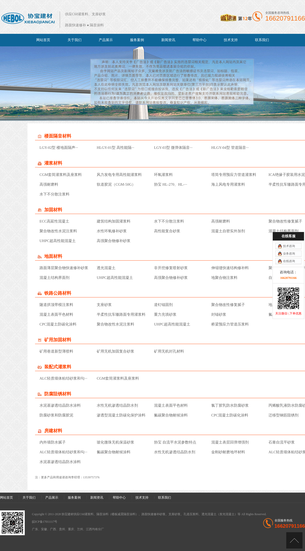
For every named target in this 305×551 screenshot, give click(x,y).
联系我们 (262, 40)
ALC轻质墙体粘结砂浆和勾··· (63, 378)
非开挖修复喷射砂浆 (171, 268)
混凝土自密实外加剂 (228, 231)
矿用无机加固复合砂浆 (115, 351)
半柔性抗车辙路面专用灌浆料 (121, 314)
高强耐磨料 (49, 184)
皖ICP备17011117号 (44, 521)
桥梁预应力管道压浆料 (230, 324)
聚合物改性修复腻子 (228, 305)
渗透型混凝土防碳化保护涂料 (121, 415)
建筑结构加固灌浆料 (113, 221)
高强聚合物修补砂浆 (113, 241)
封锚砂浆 (218, 314)
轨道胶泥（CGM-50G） (116, 184)
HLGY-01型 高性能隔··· (115, 148)
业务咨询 (289, 219)
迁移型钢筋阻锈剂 (283, 415)
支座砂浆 (104, 305)
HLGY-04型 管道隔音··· (230, 148)
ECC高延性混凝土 (54, 221)
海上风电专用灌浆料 (228, 184)
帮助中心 (199, 40)
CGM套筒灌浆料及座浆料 (61, 175)
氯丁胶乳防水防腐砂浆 (230, 405)
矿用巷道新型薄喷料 (56, 351)
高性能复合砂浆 (167, 231)
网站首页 (43, 40)
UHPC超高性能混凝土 (58, 241)
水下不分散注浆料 (55, 194)
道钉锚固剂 (163, 305)
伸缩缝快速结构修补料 (230, 268)
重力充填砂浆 (165, 314)
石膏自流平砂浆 (281, 442)
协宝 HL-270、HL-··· (170, 184)
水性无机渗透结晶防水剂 (117, 405)
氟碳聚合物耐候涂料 (285, 314)
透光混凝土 (106, 268)
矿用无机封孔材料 (169, 351)
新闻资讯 (168, 40)
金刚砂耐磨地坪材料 (228, 452)
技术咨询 (289, 211)
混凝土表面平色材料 (56, 314)
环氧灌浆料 (163, 175)
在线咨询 (289, 227)
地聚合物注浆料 (224, 278)
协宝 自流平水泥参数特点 (175, 442)
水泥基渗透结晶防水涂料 (60, 405)
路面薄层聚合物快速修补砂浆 (64, 268)
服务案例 (137, 40)
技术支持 (231, 40)
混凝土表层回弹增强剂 (230, 442)
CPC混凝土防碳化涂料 (58, 324)
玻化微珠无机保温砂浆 (115, 442)
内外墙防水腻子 (53, 442)
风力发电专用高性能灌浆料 (119, 175)
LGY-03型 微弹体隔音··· (173, 148)
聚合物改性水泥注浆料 (58, 231)
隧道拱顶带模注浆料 (56, 305)
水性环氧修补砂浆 (112, 231)
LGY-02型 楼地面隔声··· (59, 148)
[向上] (294, 540)
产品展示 (106, 40)
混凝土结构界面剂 (55, 278)
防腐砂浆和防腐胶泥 (56, 415)
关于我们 (75, 40)
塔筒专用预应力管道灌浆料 (233, 175)
